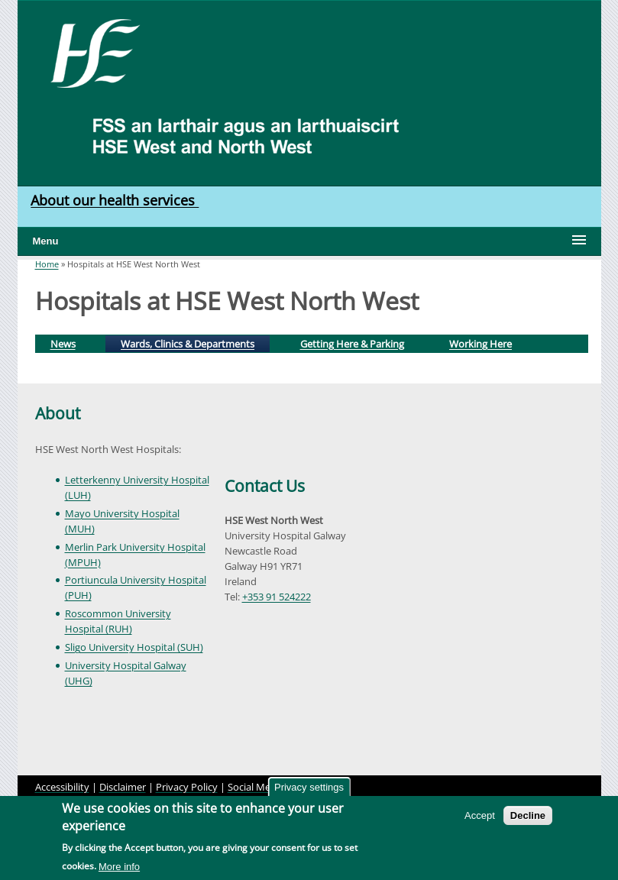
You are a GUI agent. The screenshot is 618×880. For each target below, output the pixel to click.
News (63, 344)
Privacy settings (309, 787)
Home (47, 264)
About (57, 413)
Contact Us (265, 486)
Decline (527, 815)
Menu (46, 241)
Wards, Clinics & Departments (194, 343)
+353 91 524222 (276, 596)
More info (119, 866)
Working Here (480, 344)
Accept (479, 815)
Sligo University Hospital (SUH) (134, 647)
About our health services (115, 200)
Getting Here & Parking (352, 344)
